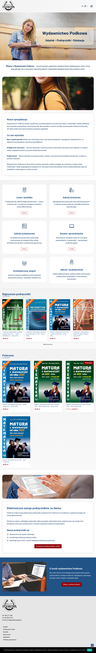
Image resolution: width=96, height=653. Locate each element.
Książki (5, 627)
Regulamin (6, 637)
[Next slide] (91, 321)
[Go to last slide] (4, 321)
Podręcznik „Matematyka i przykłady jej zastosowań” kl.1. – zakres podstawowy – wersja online (12, 333)
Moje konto (7, 634)
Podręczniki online (9, 629)
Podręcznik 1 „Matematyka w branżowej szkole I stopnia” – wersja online (81, 333)
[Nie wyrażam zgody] (94, 650)
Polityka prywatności (9, 640)
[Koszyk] (86, 6)
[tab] (44, 344)
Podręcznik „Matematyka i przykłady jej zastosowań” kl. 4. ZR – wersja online (36, 333)
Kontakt (5, 632)
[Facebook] (92, 645)
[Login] (82, 6)
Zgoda (89, 650)
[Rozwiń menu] (91, 6)
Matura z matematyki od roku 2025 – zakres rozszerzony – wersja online (59, 333)
